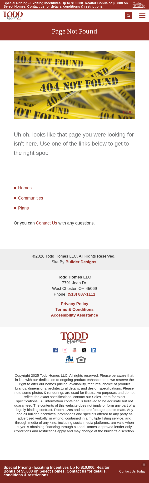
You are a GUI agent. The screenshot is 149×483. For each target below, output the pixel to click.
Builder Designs (80, 262)
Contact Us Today (132, 471)
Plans (23, 208)
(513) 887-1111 (81, 294)
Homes (25, 187)
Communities (30, 198)
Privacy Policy (74, 304)
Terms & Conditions (74, 309)
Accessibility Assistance (74, 315)
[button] (128, 16)
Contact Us (46, 223)
